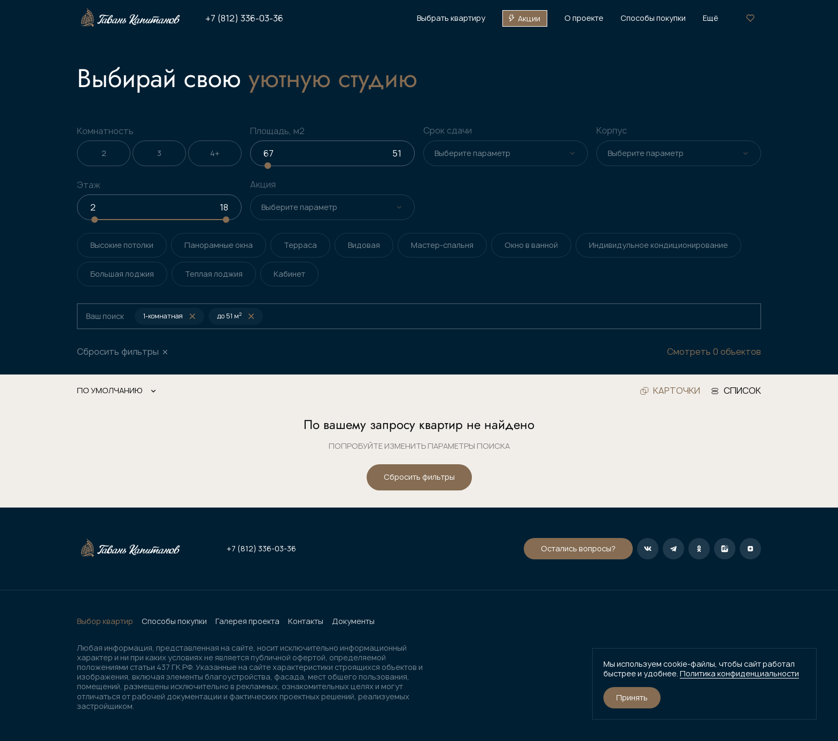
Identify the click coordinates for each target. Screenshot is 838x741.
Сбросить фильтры (419, 477)
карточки (670, 390)
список (736, 390)
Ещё (710, 18)
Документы (353, 621)
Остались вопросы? (578, 548)
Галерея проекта (247, 621)
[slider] (268, 165)
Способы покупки (174, 621)
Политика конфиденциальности (739, 673)
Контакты (305, 621)
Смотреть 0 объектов (714, 351)
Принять (632, 697)
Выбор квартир (105, 621)
